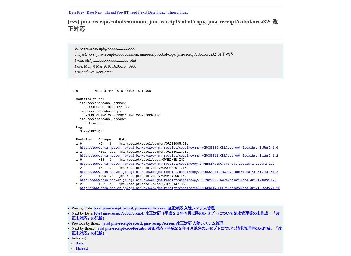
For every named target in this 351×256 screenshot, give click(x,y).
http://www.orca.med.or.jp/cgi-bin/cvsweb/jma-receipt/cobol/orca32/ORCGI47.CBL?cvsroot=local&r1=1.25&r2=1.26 (180, 188)
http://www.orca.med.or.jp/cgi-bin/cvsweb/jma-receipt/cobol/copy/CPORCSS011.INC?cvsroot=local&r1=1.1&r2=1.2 (179, 172)
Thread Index (178, 12)
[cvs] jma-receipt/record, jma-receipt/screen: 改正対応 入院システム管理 (154, 208)
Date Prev (76, 12)
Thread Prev (114, 12)
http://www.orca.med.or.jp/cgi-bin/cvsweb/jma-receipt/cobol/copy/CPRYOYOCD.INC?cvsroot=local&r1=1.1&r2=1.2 (178, 180)
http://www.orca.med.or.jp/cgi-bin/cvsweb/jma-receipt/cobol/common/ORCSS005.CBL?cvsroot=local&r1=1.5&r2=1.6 (179, 148)
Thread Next (136, 12)
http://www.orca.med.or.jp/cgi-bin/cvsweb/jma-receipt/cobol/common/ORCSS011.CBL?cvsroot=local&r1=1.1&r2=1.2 (179, 156)
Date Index (156, 12)
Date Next (94, 12)
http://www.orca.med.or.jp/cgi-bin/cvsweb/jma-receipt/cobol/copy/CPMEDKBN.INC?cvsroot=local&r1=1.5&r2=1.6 (177, 164)
